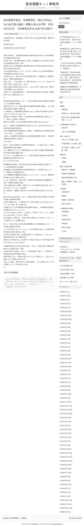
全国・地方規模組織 (11, 272)
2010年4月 (63, 484)
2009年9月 (63, 512)
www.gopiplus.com (58, 524)
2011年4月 (63, 437)
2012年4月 (63, 390)
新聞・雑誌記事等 (66, 166)
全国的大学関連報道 (68, 173)
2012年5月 (63, 386)
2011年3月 (63, 441)
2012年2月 (63, 398)
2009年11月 (64, 504)
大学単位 (65, 215)
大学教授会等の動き (67, 208)
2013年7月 (63, 331)
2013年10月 (64, 319)
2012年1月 (63, 402)
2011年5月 (63, 433)
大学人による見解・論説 (70, 139)
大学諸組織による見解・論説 (71, 143)
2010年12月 (64, 453)
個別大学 (65, 128)
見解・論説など (65, 136)
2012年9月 (63, 370)
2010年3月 (63, 488)
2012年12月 (64, 359)
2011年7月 (63, 425)
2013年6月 (63, 335)
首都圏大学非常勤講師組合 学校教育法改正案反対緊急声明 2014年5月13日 (40, 281)
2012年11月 (64, 362)
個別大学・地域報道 (68, 170)
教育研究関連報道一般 (69, 177)
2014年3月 (63, 304)
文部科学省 (65, 192)
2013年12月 (64, 311)
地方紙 (64, 158)
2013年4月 (63, 343)
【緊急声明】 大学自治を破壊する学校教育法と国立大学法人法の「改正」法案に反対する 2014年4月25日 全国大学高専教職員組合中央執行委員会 (70, 77)
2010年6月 (63, 476)
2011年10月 (64, 414)
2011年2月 (63, 445)
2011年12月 (64, 406)
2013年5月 (63, 339)
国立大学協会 (66, 204)
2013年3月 (63, 347)
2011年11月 (64, 410)
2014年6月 (63, 292)
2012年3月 (63, 394)
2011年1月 (63, 449)
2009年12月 (64, 500)
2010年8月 (63, 469)
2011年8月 (63, 421)
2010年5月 (63, 480)
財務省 (64, 196)
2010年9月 (63, 465)
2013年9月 (63, 323)
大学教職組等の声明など (68, 124)
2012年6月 (63, 382)
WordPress (35, 524)
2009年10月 (64, 508)
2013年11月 (64, 315)
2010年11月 (64, 457)
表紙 (61, 102)
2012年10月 (64, 366)
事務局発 (65, 109)
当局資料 (63, 189)
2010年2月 (63, 492)
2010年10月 (64, 461)
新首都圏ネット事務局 (42, 4)
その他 (64, 231)
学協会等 (65, 223)
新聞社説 (63, 154)
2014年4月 (63, 300)
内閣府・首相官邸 (68, 200)
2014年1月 (63, 307)
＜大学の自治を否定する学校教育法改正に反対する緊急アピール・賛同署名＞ (70, 65)
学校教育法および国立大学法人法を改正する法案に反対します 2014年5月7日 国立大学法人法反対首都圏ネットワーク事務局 (71, 54)
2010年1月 (63, 496)
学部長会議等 (66, 219)
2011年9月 (63, 417)
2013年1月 (63, 355)
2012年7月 (63, 378)
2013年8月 (63, 327)
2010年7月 (63, 473)
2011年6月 (63, 429)
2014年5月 (63, 296)
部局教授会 (65, 211)
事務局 (62, 106)
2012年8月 (63, 374)
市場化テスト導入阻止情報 (71, 113)
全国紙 (64, 162)
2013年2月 (63, 351)
